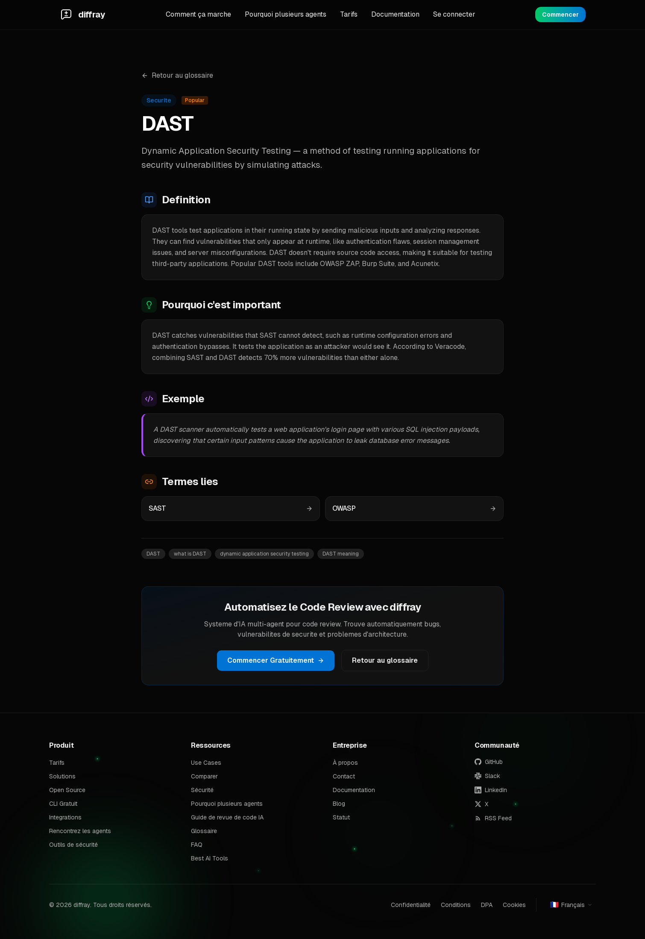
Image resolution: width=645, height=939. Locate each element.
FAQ (196, 844)
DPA (487, 905)
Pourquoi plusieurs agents (285, 14)
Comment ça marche (198, 14)
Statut (341, 817)
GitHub (489, 762)
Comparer (204, 776)
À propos (345, 762)
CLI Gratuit (63, 803)
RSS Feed (493, 818)
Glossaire (204, 831)
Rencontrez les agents (80, 831)
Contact (344, 776)
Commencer (560, 14)
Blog (339, 803)
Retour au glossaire (177, 75)
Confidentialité (411, 905)
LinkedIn (491, 790)
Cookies (514, 905)
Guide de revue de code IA (227, 817)
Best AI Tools (209, 858)
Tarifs (349, 14)
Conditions (456, 905)
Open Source (67, 790)
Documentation (395, 14)
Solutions (62, 776)
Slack (487, 776)
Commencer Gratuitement (275, 660)
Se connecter (454, 14)
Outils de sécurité (73, 844)
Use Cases (206, 762)
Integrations (65, 817)
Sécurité (202, 790)
